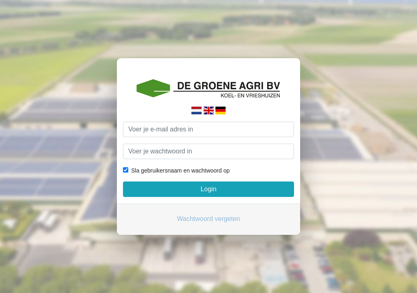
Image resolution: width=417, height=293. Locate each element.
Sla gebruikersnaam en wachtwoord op (180, 170)
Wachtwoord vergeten (208, 218)
